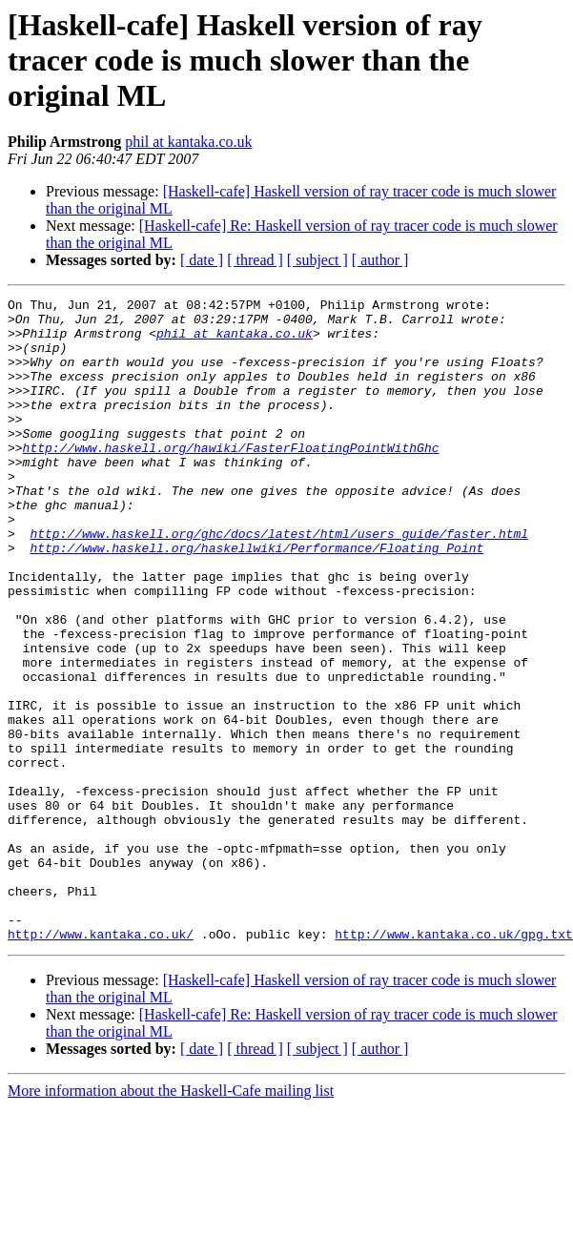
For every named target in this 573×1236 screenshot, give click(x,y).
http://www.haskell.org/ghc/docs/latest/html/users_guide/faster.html (279, 581)
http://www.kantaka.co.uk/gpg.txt (454, 1062)
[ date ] (201, 260)
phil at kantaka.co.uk (188, 142)
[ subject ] (317, 260)
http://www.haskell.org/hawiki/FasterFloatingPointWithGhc (231, 478)
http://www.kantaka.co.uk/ (101, 1062)
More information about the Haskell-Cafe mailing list (171, 1219)
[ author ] (380, 260)
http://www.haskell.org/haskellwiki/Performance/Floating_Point (256, 599)
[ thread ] (255, 260)
